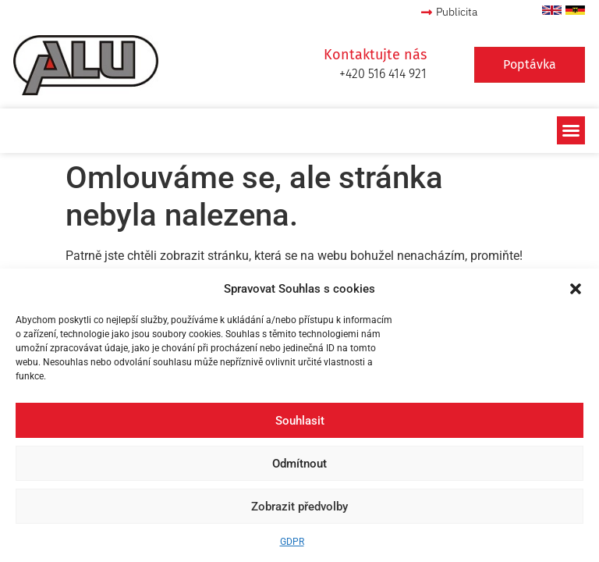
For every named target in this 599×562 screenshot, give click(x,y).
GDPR (292, 541)
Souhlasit (299, 421)
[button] (575, 289)
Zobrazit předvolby (299, 507)
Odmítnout (299, 464)
